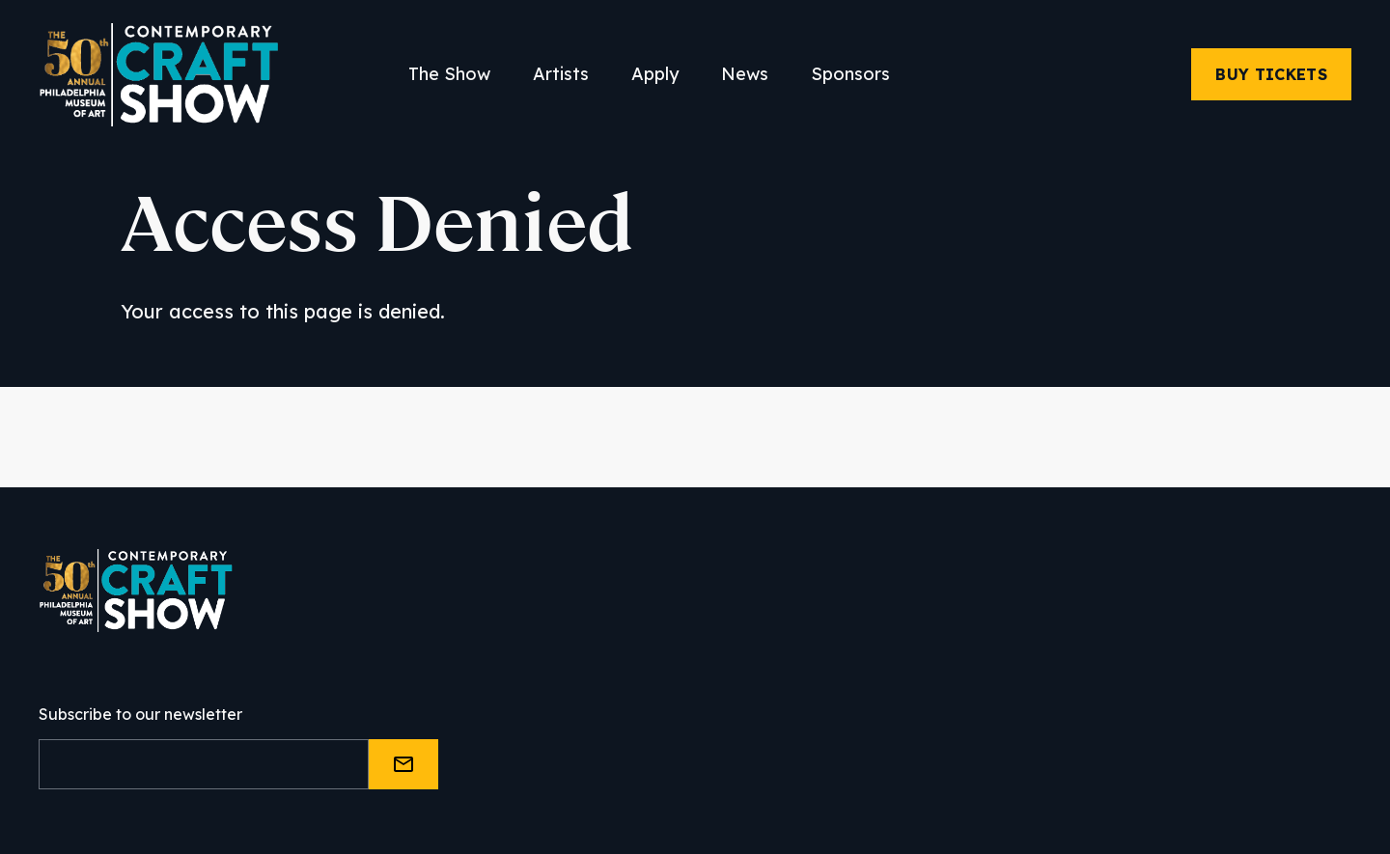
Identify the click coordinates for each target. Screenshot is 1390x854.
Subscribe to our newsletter (140, 714)
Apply (655, 74)
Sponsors (850, 74)
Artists (561, 74)
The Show (449, 74)
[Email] (204, 764)
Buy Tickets (1271, 74)
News (744, 74)
